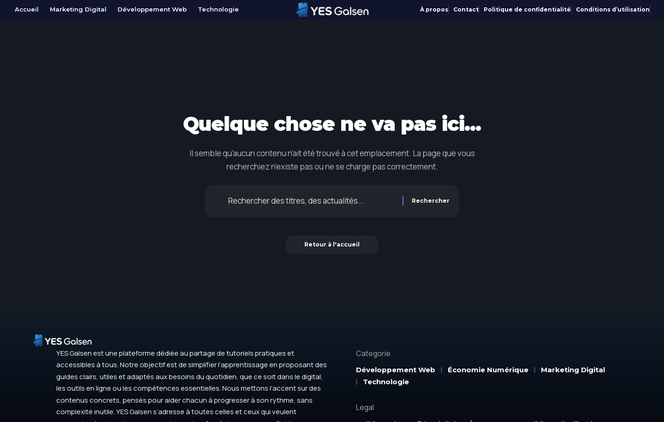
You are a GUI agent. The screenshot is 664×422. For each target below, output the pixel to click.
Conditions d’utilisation (613, 9)
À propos (434, 9)
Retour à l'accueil (332, 244)
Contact (466, 9)
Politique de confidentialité (527, 9)
